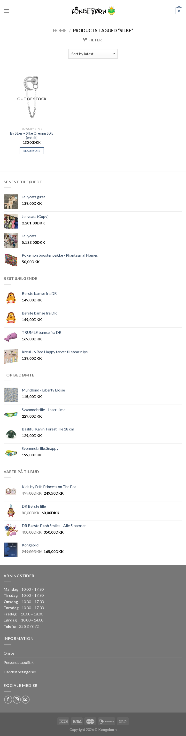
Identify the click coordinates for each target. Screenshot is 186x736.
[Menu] (6, 11)
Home (60, 30)
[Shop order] (92, 54)
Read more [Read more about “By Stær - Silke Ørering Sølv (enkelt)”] (31, 150)
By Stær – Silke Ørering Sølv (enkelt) (31, 135)
